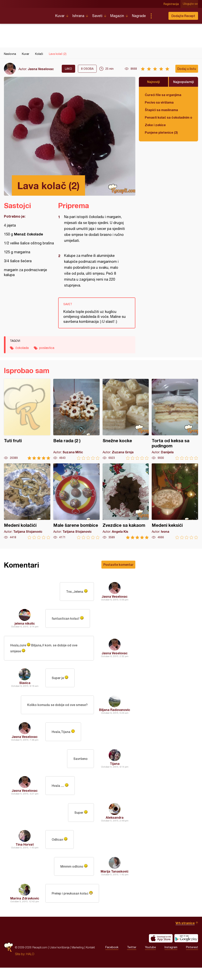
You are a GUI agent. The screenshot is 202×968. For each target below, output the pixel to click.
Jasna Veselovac (41, 69)
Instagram (171, 947)
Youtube (150, 947)
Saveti (97, 16)
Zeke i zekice (155, 125)
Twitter (131, 947)
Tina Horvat (25, 845)
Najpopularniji (183, 82)
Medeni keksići (175, 501)
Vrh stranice (185, 923)
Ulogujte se (190, 4)
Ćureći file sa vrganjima (163, 95)
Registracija (171, 4)
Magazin (117, 16)
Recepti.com (26, 14)
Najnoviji (153, 82)
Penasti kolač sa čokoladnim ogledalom (168, 117)
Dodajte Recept (183, 16)
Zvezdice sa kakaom (126, 501)
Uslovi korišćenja (59, 947)
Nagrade (139, 16)
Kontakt (90, 947)
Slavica (24, 683)
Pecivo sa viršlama (159, 102)
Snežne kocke (126, 419)
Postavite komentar (118, 564)
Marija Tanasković (115, 872)
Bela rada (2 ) (76, 419)
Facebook (111, 947)
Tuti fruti (27, 419)
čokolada (22, 348)
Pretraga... (159, 16)
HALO (30, 954)
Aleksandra (114, 818)
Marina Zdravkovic (24, 898)
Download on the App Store (161, 939)
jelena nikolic (25, 623)
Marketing (78, 947)
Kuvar (60, 16)
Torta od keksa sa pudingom (175, 419)
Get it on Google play (186, 939)
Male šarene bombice (76, 501)
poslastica (46, 348)
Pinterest (192, 947)
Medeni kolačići (27, 501)
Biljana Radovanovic (114, 710)
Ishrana (78, 16)
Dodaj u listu (186, 69)
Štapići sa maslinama (161, 110)
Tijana (115, 764)
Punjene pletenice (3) (161, 132)
